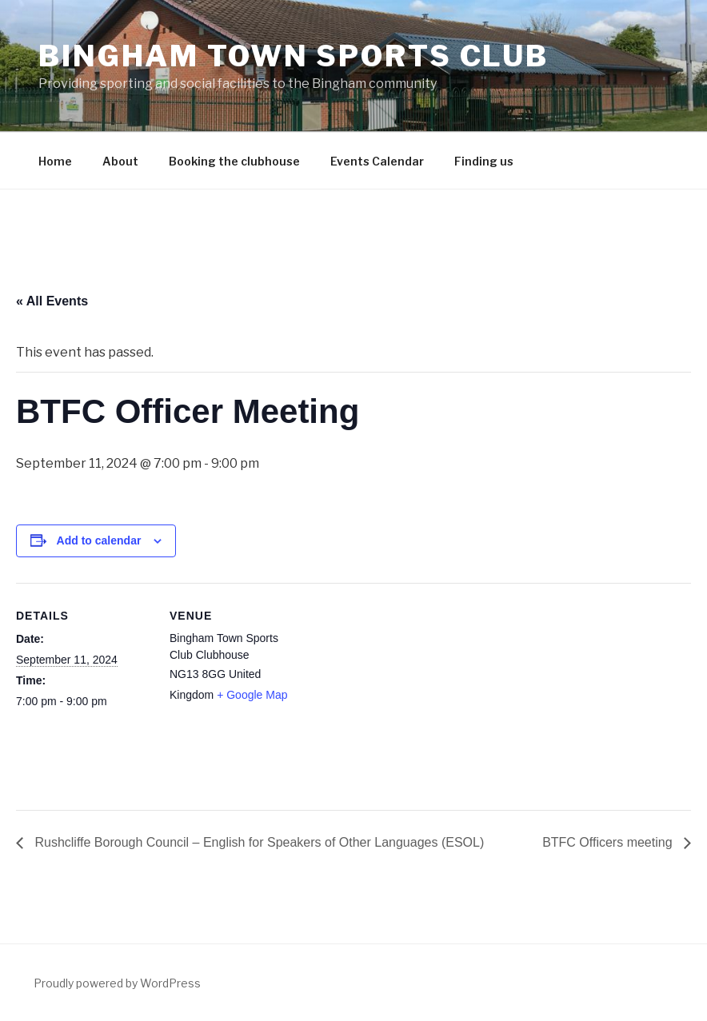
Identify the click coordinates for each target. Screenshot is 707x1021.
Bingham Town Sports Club (293, 56)
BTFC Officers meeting (609, 842)
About (120, 161)
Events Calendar (377, 161)
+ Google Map (252, 694)
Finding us (483, 161)
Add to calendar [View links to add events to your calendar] (99, 540)
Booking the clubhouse (234, 161)
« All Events (52, 301)
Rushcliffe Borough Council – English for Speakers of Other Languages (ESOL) (257, 842)
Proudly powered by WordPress (117, 983)
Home (55, 161)
